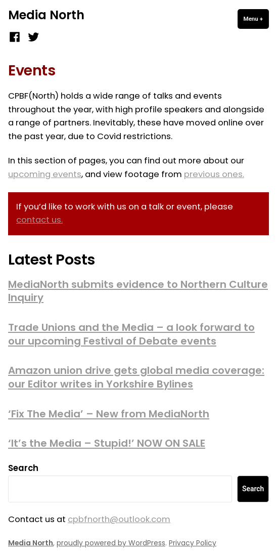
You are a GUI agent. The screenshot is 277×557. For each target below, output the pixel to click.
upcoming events (44, 174)
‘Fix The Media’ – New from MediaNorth (108, 414)
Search (23, 468)
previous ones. (214, 174)
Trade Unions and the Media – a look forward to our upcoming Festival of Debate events (131, 334)
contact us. (39, 220)
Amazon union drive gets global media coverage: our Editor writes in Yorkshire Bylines (136, 377)
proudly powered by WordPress (111, 543)
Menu (256, 18)
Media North (46, 15)
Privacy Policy (192, 543)
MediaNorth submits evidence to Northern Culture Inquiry (138, 291)
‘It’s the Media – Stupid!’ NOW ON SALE (106, 443)
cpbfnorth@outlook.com (119, 519)
